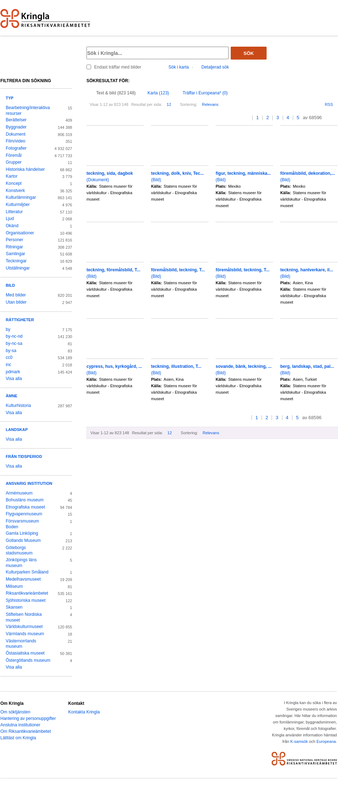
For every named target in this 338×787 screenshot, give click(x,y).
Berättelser (16, 119)
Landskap (17, 429)
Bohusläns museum (25, 499)
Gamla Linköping (22, 533)
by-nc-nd (14, 336)
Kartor (12, 176)
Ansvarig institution (29, 483)
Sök (249, 53)
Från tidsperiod (24, 456)
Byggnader (16, 127)
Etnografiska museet (25, 507)
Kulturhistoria (18, 405)
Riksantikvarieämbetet (27, 593)
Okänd (12, 225)
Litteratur (14, 211)
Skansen (14, 607)
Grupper (14, 162)
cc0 (9, 357)
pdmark (13, 371)
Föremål (14, 155)
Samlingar (15, 253)
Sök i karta (179, 67)
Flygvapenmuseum (24, 513)
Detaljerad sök (215, 67)
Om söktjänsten (15, 712)
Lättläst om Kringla (18, 737)
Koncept (14, 183)
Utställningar (18, 268)
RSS (329, 104)
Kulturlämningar (21, 197)
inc (8, 364)
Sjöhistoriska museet (26, 600)
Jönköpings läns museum (21, 562)
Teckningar (16, 260)
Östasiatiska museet (25, 653)
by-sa (11, 350)
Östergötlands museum (28, 660)
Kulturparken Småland (27, 572)
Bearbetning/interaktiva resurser (28, 110)
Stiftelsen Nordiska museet (24, 617)
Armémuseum (19, 493)
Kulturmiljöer (18, 204)
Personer (14, 239)
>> (335, 118)
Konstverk (15, 190)
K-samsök (299, 741)
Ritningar (14, 246)
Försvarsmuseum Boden (22, 524)
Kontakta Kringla (84, 712)
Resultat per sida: (146, 104)
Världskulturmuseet (24, 626)
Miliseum (14, 586)
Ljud (10, 218)
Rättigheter (20, 320)
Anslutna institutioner (20, 724)
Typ (9, 98)
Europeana (326, 741)
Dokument (15, 134)
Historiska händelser (25, 169)
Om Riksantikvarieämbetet (25, 731)
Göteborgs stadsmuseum (19, 550)
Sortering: (188, 104)
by (8, 329)
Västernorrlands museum (21, 643)
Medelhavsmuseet (23, 579)
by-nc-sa (14, 343)
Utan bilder (16, 302)
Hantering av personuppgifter (28, 718)
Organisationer (20, 232)
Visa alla (14, 378)
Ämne (11, 396)
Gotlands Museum (23, 540)
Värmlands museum (25, 633)
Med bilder (16, 295)
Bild (10, 285)
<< (240, 118)
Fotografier (16, 148)
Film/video (15, 141)
